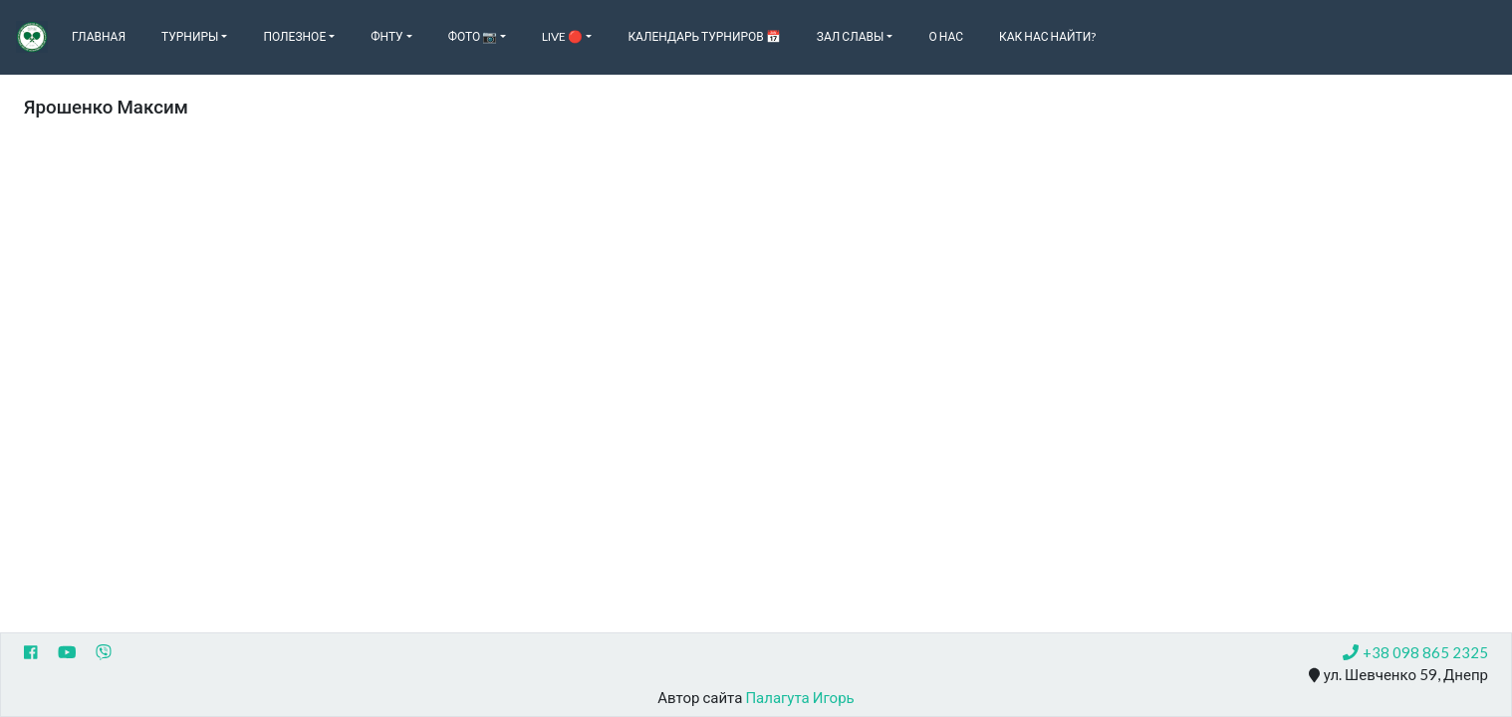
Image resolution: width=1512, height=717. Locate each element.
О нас (945, 36)
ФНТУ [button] (386, 36)
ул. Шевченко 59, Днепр (1398, 675)
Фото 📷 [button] (473, 36)
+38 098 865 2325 (1415, 652)
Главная (99, 36)
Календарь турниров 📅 (704, 36)
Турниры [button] (189, 36)
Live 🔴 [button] (562, 36)
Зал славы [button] (850, 36)
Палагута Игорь (799, 697)
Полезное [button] (294, 36)
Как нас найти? (1047, 36)
